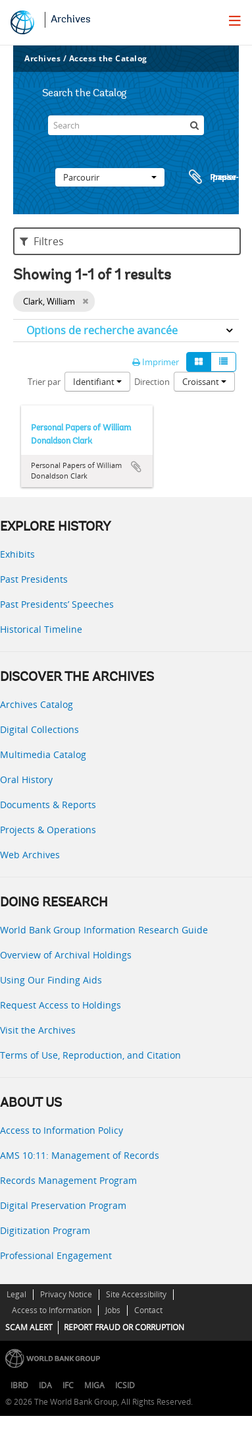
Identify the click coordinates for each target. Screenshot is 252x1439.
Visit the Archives (38, 1030)
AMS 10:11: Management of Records (79, 1155)
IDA (45, 1385)
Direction (152, 382)
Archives (71, 20)
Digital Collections (39, 729)
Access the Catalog (108, 58)
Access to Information (51, 1310)
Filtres (42, 241)
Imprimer (155, 362)
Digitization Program (45, 1230)
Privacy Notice (66, 1294)
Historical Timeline (41, 629)
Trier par (44, 382)
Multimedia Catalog (43, 754)
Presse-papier (212, 177)
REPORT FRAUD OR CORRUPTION (124, 1327)
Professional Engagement (56, 1255)
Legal (16, 1294)
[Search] (126, 125)
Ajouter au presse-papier (136, 466)
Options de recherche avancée (102, 330)
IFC (68, 1385)
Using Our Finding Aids (51, 980)
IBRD (19, 1385)
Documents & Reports (48, 804)
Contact (148, 1310)
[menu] (235, 20)
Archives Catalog (36, 704)
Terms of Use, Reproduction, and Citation (90, 1055)
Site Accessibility (136, 1294)
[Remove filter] (85, 301)
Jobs (112, 1310)
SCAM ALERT (29, 1327)
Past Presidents (34, 579)
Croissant (204, 382)
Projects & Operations (48, 829)
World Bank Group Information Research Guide (104, 930)
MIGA (94, 1385)
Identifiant (97, 382)
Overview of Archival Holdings (66, 955)
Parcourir (110, 177)
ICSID (125, 1385)
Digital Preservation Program (63, 1205)
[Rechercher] (194, 125)
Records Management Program (68, 1180)
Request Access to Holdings (60, 1005)
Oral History (26, 779)
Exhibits (17, 554)
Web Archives (30, 854)
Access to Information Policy (61, 1130)
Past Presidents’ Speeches (57, 604)
